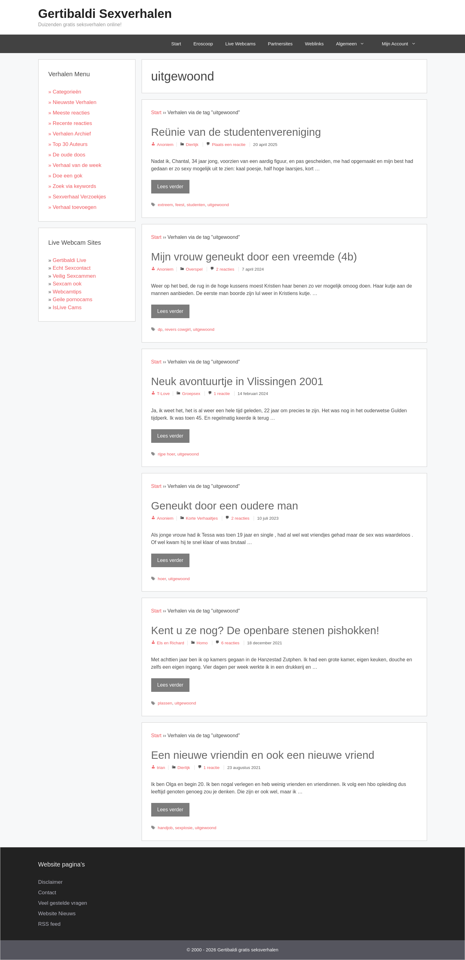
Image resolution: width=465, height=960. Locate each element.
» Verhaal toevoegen (72, 207)
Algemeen (354, 44)
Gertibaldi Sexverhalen (105, 13)
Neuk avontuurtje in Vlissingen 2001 (237, 381)
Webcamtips (67, 292)
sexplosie (184, 827)
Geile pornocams (73, 299)
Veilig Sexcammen (74, 276)
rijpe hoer (166, 454)
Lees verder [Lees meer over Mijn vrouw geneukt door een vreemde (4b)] (170, 311)
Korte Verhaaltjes (202, 518)
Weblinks (314, 43)
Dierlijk (192, 144)
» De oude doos (66, 155)
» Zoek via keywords (72, 186)
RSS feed (49, 924)
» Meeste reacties (69, 113)
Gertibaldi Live (69, 260)
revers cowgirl (178, 329)
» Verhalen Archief (69, 134)
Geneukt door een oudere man (224, 506)
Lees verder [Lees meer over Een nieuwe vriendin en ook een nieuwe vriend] (170, 809)
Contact (47, 893)
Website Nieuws (57, 913)
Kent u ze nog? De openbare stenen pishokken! (265, 630)
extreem (165, 204)
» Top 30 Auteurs (68, 144)
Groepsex (191, 393)
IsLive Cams (67, 307)
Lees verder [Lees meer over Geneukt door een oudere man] (170, 560)
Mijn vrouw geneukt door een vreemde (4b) (254, 257)
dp (160, 329)
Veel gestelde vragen (62, 903)
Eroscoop (203, 43)
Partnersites (280, 43)
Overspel (194, 269)
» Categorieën (64, 92)
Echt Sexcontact (72, 268)
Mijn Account (403, 44)
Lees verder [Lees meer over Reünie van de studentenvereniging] (170, 186)
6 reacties (230, 643)
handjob (165, 827)
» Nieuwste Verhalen (72, 102)
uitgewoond (218, 204)
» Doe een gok (65, 176)
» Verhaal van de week (75, 165)
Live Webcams (240, 43)
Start (176, 43)
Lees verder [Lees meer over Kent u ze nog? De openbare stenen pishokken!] (170, 685)
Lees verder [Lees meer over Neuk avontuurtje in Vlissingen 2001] (170, 435)
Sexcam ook (67, 284)
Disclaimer (50, 882)
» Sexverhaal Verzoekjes (77, 197)
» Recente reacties (70, 123)
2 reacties (225, 269)
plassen (165, 703)
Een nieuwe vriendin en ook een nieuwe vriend (263, 755)
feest (179, 204)
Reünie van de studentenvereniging (236, 132)
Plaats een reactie (229, 144)
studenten (196, 204)
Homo (202, 643)
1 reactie (222, 393)
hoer (162, 578)
